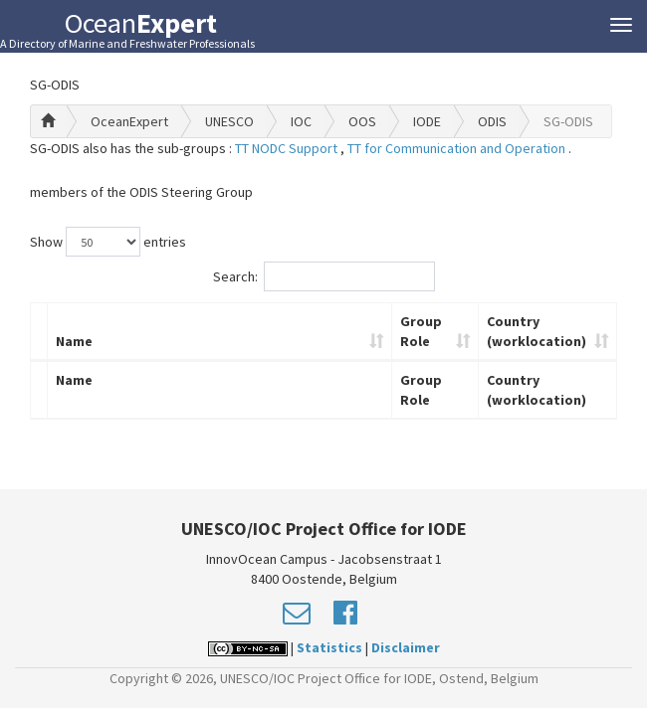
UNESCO (229, 121)
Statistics (329, 647)
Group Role (421, 331)
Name (74, 341)
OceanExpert (129, 121)
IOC (301, 121)
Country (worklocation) (536, 331)
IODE (427, 121)
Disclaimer (405, 647)
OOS (362, 121)
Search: (324, 276)
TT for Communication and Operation (457, 148)
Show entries (108, 242)
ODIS (492, 121)
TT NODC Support (287, 148)
